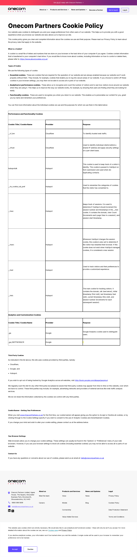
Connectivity (66, 510)
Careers (42, 503)
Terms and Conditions (116, 517)
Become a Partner (96, 10)
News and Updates (78, 10)
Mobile (64, 503)
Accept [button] (15, 549)
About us (42, 10)
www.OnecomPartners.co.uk (31, 415)
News (87, 496)
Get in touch (113, 10)
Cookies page (53, 530)
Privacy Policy (114, 496)
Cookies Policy (114, 503)
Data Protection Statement (118, 510)
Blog (87, 503)
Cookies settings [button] (14, 543)
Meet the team (44, 496)
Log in (125, 10)
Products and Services (58, 10)
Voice (64, 496)
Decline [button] (30, 549)
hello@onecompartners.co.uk (92, 458)
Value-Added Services (70, 517)
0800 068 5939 (17, 503)
